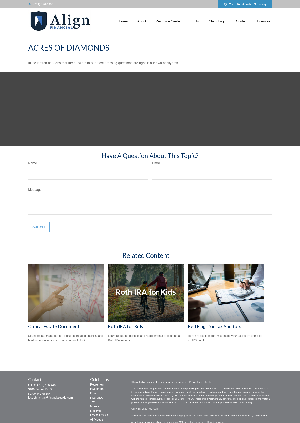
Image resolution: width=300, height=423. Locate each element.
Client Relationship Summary (245, 4)
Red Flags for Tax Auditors (214, 326)
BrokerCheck (203, 382)
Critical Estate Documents (54, 326)
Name (32, 163)
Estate (94, 393)
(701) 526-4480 (40, 4)
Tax (92, 402)
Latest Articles (99, 415)
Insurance (96, 397)
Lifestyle (95, 410)
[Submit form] (39, 227)
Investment (97, 389)
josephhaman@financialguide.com (50, 397)
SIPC (265, 415)
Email (156, 163)
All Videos (96, 419)
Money (94, 406)
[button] (123, 21)
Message (35, 190)
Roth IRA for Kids (125, 326)
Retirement (97, 384)
